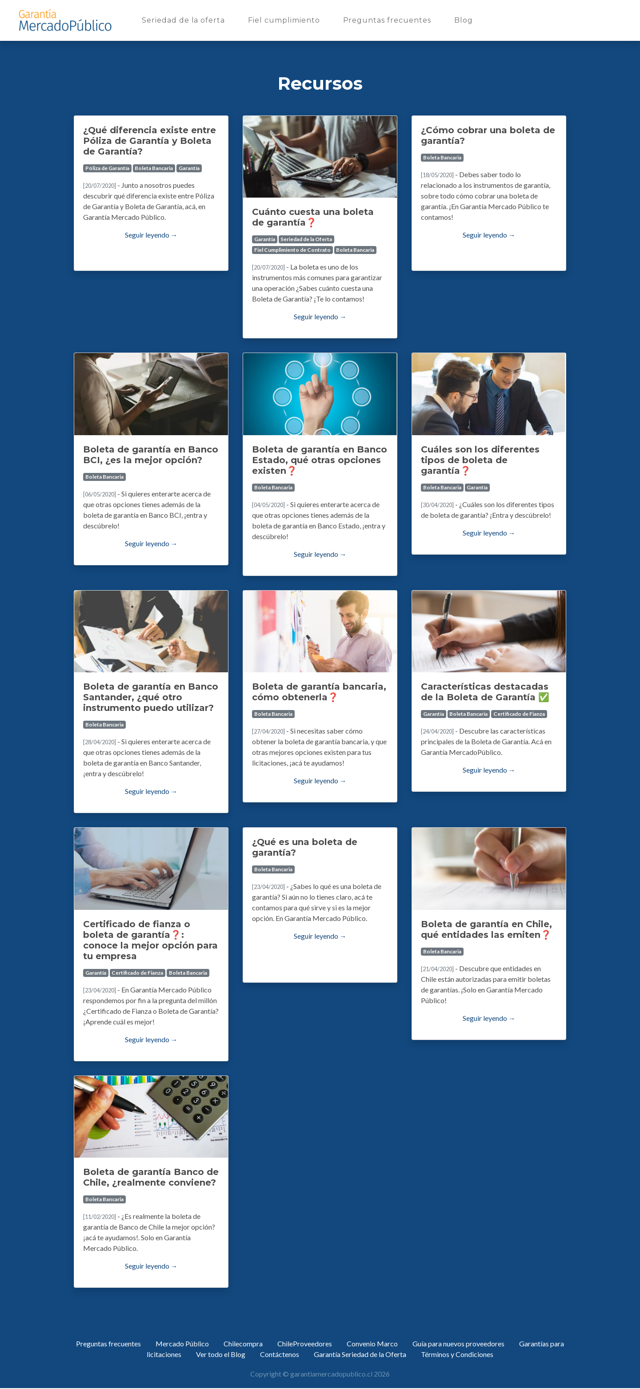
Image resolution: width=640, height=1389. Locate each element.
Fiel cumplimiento (285, 19)
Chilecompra (243, 1343)
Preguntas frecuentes (389, 19)
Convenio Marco (372, 1343)
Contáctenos (279, 1354)
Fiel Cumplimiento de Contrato (292, 249)
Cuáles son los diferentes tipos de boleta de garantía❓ (480, 460)
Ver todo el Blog (220, 1354)
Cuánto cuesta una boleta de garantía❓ (313, 217)
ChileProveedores (304, 1343)
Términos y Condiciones (457, 1354)
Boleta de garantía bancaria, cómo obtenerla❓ (319, 691)
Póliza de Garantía (107, 168)
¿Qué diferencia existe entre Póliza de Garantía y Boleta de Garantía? (149, 141)
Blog (465, 19)
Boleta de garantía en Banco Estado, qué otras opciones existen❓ (319, 460)
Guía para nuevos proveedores (458, 1343)
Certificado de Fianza (519, 713)
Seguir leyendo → (151, 234)
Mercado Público (182, 1343)
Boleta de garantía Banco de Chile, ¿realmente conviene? (151, 1177)
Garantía (189, 168)
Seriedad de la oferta (185, 19)
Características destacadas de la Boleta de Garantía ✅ (485, 691)
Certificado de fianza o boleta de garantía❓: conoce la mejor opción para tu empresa (150, 940)
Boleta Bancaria (154, 168)
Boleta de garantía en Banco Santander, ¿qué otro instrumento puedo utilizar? (150, 697)
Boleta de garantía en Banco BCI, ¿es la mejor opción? (150, 454)
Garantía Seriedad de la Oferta (360, 1354)
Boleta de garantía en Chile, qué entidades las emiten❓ (486, 929)
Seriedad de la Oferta (306, 239)
